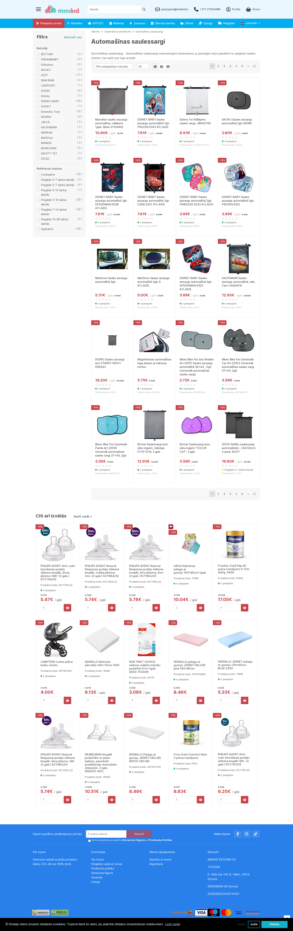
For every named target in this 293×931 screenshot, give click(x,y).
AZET (44, 75)
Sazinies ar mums (160, 859)
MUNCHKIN (48, 148)
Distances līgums (102, 873)
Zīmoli (186, 23)
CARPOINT (48, 85)
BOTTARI (47, 54)
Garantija (96, 877)
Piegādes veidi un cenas (106, 864)
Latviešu (249, 23)
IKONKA (46, 117)
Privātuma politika (103, 868)
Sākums (95, 31)
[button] (250, 23)
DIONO (45, 91)
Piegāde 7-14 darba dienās (54, 212)
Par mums (97, 859)
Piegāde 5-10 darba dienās (54, 202)
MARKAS (47, 132)
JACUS (45, 122)
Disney (45, 96)
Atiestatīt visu (73, 37)
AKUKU (46, 70)
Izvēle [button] (253, 924)
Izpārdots (47, 229)
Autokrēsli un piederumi (117, 31)
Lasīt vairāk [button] (173, 924)
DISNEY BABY (50, 101)
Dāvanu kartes (163, 23)
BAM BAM (47, 80)
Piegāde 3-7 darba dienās (57, 179)
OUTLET (96, 23)
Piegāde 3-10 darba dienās (54, 192)
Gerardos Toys (50, 111)
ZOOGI (45, 158)
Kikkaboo (47, 64)
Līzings (206, 23)
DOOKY (46, 106)
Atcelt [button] (240, 924)
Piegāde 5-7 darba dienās (57, 185)
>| (254, 66)
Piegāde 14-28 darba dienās (54, 222)
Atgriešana (156, 864)
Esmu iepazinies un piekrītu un (130, 840)
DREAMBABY (49, 59)
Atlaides (74, 23)
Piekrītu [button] (275, 924)
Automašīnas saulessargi (149, 31)
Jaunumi (137, 23)
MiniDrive (47, 138)
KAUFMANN (49, 127)
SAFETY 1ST (49, 153)
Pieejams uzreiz (49, 23)
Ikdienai (116, 23)
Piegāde (226, 23)
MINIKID (46, 143)
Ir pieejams (48, 174)
